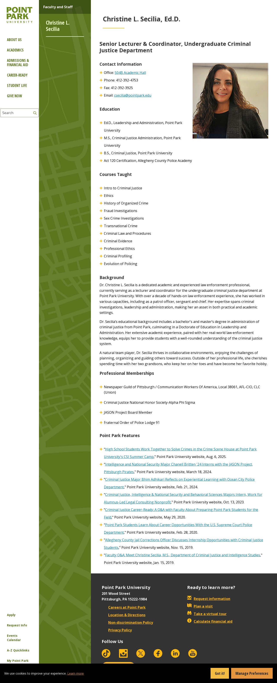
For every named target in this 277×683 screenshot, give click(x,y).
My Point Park (18, 661)
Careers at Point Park (124, 607)
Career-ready (17, 75)
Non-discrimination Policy (127, 622)
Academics (15, 50)
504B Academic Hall (130, 72)
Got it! (220, 673)
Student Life (17, 85)
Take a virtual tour (207, 613)
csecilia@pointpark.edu (132, 95)
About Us (14, 39)
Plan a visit (200, 606)
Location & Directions (123, 615)
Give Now (14, 95)
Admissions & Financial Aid (18, 62)
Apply (11, 615)
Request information (208, 598)
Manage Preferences (251, 673)
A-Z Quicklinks (18, 650)
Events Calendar (14, 638)
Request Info (17, 625)
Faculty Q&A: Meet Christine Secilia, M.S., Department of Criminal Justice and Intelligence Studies (182, 555)
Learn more (75, 673)
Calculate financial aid (209, 621)
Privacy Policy (117, 630)
